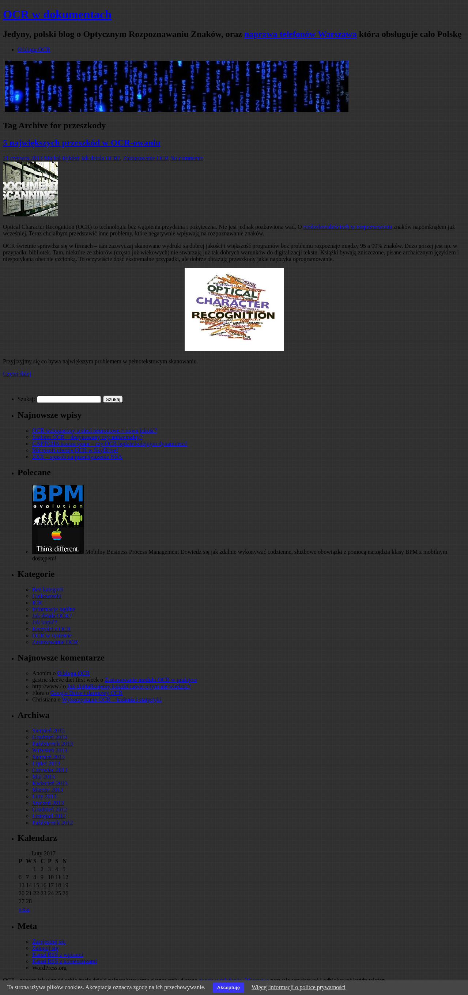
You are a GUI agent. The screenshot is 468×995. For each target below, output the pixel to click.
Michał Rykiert (61, 158)
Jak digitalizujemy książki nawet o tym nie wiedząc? (128, 686)
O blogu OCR (34, 49)
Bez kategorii (48, 589)
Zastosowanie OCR (146, 158)
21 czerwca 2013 (22, 158)
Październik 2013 (52, 744)
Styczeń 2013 (48, 803)
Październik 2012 (52, 823)
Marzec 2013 (47, 790)
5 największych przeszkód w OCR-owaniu (82, 142)
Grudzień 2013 (49, 737)
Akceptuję (228, 987)
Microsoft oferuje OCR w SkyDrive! (75, 450)
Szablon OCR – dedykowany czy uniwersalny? (87, 437)
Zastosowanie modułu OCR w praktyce (151, 680)
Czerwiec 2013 (49, 770)
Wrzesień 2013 (49, 750)
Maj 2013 (43, 776)
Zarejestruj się (48, 941)
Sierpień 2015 (48, 730)
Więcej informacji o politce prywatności (299, 987)
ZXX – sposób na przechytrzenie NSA (77, 457)
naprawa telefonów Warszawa (300, 34)
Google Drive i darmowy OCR (86, 693)
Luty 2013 (44, 796)
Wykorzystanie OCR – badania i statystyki (111, 699)
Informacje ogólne (53, 609)
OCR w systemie (52, 635)
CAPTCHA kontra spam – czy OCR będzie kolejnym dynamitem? (110, 443)
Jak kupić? (44, 622)
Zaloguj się (45, 948)
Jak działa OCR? (100, 158)
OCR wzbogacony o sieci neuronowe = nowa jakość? (94, 430)
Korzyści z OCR (51, 629)
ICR (37, 602)
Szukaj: (26, 399)
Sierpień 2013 (48, 757)
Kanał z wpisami (57, 955)
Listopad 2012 (49, 816)
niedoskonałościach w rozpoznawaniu (347, 227)
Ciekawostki (46, 596)
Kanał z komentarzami (64, 961)
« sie (24, 909)
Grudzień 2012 (49, 809)
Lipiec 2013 (46, 763)
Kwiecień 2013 (50, 783)
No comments (186, 158)
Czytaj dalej (17, 374)
